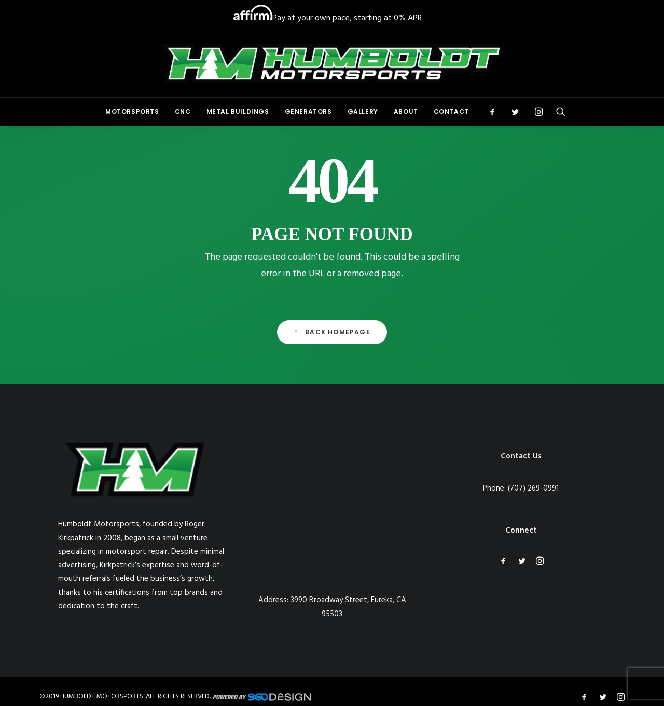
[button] (496, 112)
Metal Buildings (237, 111)
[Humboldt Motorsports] (332, 63)
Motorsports (132, 111)
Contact (451, 111)
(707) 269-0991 (533, 488)
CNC (183, 111)
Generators (308, 111)
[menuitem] (132, 112)
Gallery (363, 111)
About (406, 111)
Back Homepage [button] (332, 332)
